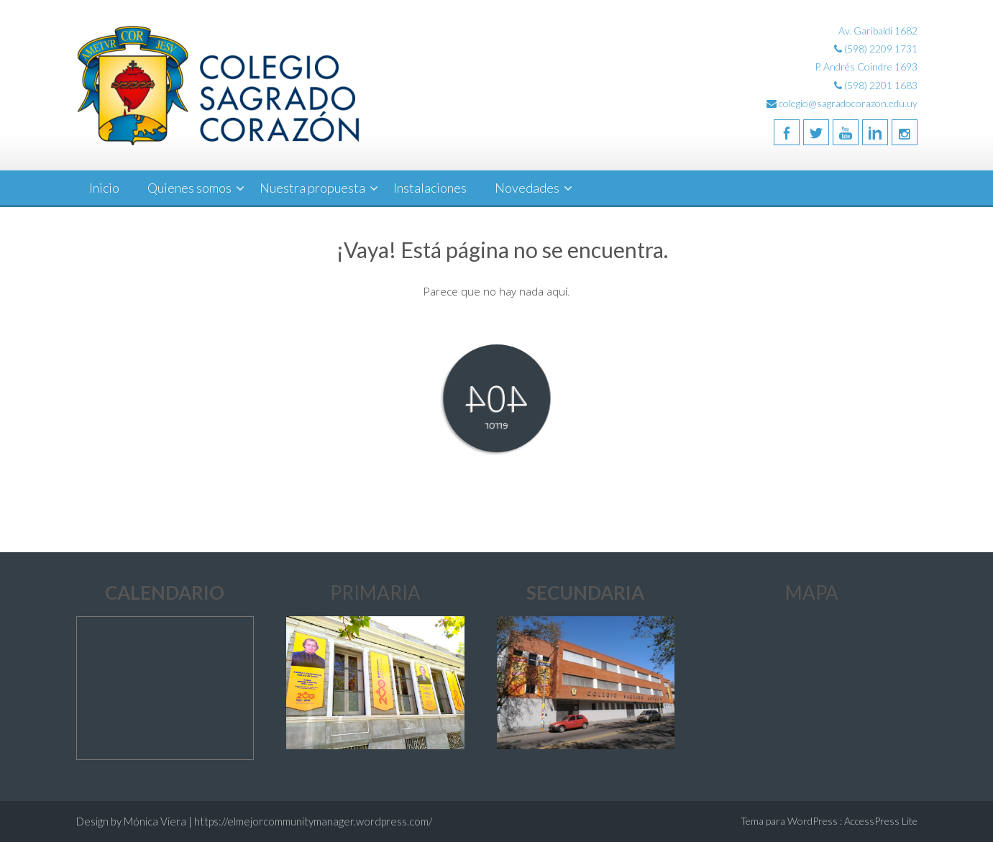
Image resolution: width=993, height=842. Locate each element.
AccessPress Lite (881, 821)
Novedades (527, 188)
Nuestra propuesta (312, 188)
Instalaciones (430, 188)
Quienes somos (189, 188)
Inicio (104, 188)
